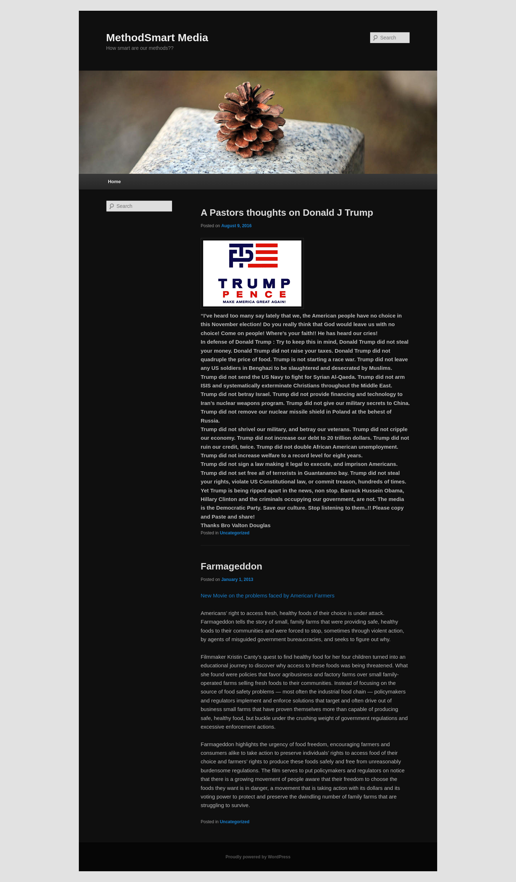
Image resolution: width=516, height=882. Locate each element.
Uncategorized (234, 532)
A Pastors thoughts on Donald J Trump (287, 212)
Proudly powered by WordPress (257, 856)
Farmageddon (231, 566)
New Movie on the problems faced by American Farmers (267, 595)
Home (114, 181)
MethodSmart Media (157, 37)
